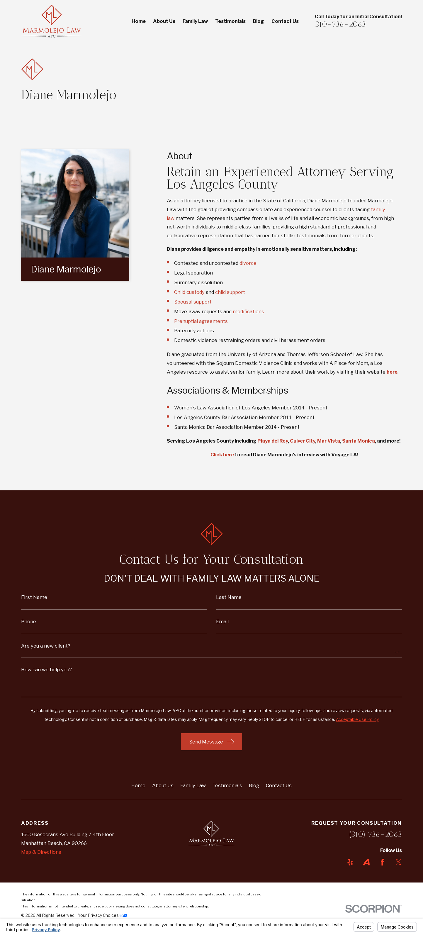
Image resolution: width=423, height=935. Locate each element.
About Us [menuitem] (164, 21)
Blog (254, 785)
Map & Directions (41, 852)
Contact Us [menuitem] (285, 21)
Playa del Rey (272, 441)
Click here (222, 455)
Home (138, 785)
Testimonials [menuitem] (230, 21)
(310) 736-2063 (375, 834)
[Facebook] (382, 862)
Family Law (193, 785)
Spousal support (193, 302)
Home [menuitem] (139, 21)
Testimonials (227, 785)
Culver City (302, 441)
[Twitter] (398, 862)
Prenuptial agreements (201, 321)
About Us (163, 785)
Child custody (189, 292)
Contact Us (279, 785)
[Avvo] (366, 862)
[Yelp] (350, 862)
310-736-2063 (340, 24)
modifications (248, 311)
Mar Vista (328, 441)
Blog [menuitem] (258, 21)
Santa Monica (358, 441)
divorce (247, 263)
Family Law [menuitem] (195, 21)
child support (230, 292)
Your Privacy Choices (102, 915)
